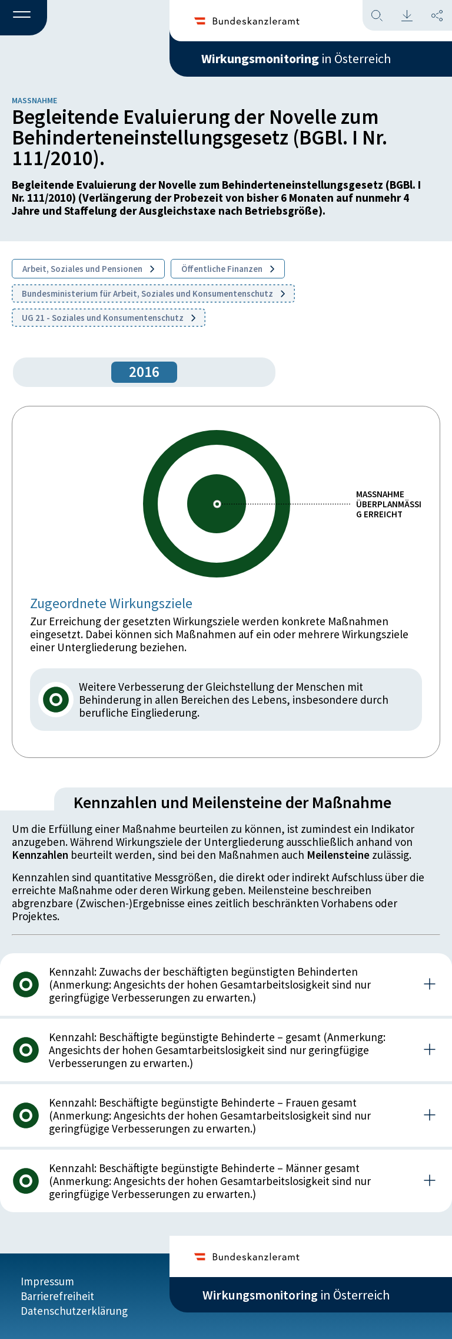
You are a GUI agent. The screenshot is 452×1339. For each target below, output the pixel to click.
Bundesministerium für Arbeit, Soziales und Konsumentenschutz (153, 293)
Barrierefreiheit (57, 1296)
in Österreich (296, 58)
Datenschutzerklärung (74, 1311)
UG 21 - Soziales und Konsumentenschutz (108, 317)
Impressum (47, 1281)
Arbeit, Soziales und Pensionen (88, 268)
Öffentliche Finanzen (227, 268)
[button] (23, 18)
